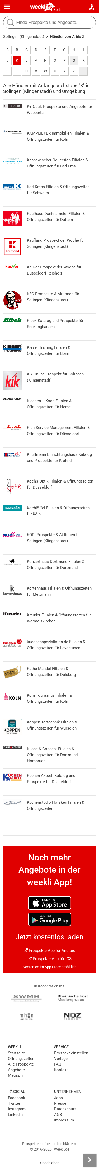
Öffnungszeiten (21, 1058)
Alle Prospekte (21, 1064)
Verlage (61, 1058)
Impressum (64, 1120)
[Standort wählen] (92, 6)
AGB (58, 1114)
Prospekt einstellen (71, 1053)
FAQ (57, 1064)
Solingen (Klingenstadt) (23, 36)
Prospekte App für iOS (50, 958)
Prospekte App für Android (49, 950)
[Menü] (7, 6)
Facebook (16, 1097)
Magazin (15, 1075)
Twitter (14, 1103)
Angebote (16, 1069)
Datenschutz (65, 1109)
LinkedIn (15, 1114)
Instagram (17, 1109)
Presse (60, 1103)
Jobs (58, 1097)
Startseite (16, 1053)
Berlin (58, 9)
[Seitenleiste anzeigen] (89, 1160)
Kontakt (61, 1069)
